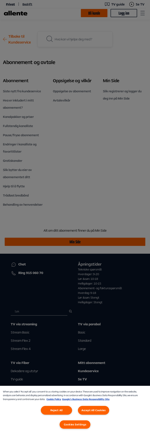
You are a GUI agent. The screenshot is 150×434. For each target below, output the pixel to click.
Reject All (56, 410)
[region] (75, 410)
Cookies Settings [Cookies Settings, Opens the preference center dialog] (75, 424)
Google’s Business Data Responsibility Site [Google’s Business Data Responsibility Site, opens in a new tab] (86, 399)
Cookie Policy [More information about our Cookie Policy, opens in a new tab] (53, 399)
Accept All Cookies (93, 410)
